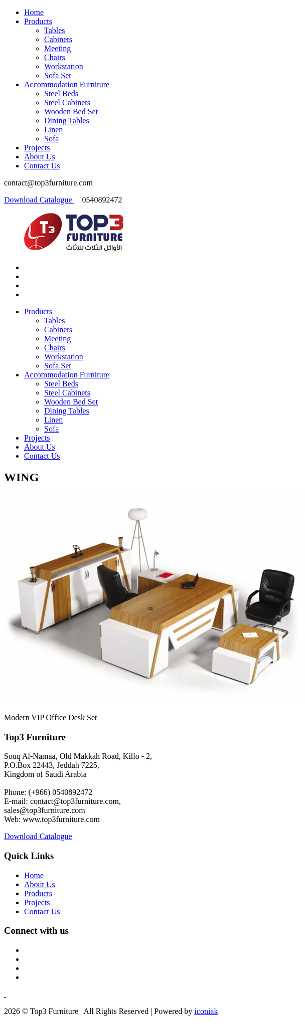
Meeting (57, 48)
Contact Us (42, 165)
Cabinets (58, 39)
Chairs (54, 57)
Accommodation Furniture (66, 84)
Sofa (51, 138)
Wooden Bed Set (71, 111)
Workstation (63, 66)
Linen (53, 129)
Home (34, 12)
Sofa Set (57, 75)
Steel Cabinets (67, 102)
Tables (54, 30)
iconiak (206, 1011)
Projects (37, 147)
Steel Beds (61, 93)
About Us (39, 156)
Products (38, 21)
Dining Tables (66, 120)
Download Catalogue (39, 199)
